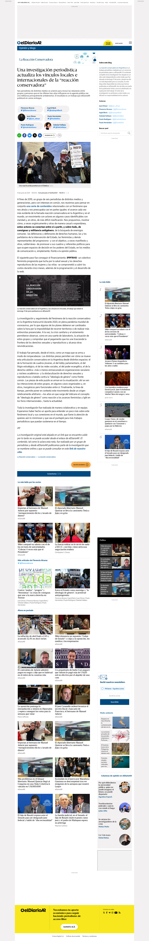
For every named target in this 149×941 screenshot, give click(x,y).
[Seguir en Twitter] (104, 913)
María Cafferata (23, 717)
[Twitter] (35, 135)
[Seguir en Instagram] (112, 913)
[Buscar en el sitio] (113, 133)
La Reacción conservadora (26, 457)
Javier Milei (76, 2)
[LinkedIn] (40, 135)
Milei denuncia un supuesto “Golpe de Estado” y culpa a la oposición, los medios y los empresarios (72, 638)
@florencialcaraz (25, 563)
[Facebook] (24, 135)
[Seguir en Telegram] (109, 913)
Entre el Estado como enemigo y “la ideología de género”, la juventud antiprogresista (72, 592)
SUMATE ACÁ (69, 927)
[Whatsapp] (19, 135)
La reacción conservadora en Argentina (112, 68)
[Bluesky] (30, 135)
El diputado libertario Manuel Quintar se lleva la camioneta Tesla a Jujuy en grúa (72, 510)
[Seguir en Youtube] (116, 913)
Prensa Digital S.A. (58, 936)
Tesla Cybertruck (84, 2)
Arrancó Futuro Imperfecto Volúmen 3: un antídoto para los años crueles (116, 363)
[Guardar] (59, 135)
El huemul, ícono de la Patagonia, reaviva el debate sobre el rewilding (105, 749)
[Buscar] (129, 133)
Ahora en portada (25, 610)
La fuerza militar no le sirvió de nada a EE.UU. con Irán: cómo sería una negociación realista (72, 547)
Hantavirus (92, 2)
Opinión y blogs (27, 47)
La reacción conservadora (47, 457)
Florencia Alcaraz (27, 108)
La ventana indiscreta (122, 2)
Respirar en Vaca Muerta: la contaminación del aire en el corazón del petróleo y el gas (106, 723)
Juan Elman (31, 116)
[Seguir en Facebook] (106, 913)
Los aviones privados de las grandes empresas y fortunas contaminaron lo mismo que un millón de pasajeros (106, 736)
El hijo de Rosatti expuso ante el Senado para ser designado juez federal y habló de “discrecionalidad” (35, 818)
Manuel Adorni (62, 2)
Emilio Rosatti (44, 2)
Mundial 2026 (112, 2)
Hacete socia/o (108, 43)
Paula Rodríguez (27, 125)
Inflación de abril (35, 2)
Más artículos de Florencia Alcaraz (32, 560)
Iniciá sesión (119, 43)
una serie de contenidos (39, 206)
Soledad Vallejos (59, 125)
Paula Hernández (54, 116)
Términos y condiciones (89, 936)
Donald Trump (100, 2)
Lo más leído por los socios (29, 482)
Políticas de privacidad (73, 936)
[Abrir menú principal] (130, 43)
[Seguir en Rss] (119, 913)
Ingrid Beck (51, 108)
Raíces (106, 2)
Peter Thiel (70, 2)
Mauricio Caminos (61, 826)
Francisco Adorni (53, 2)
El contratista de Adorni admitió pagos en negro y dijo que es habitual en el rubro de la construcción (35, 672)
